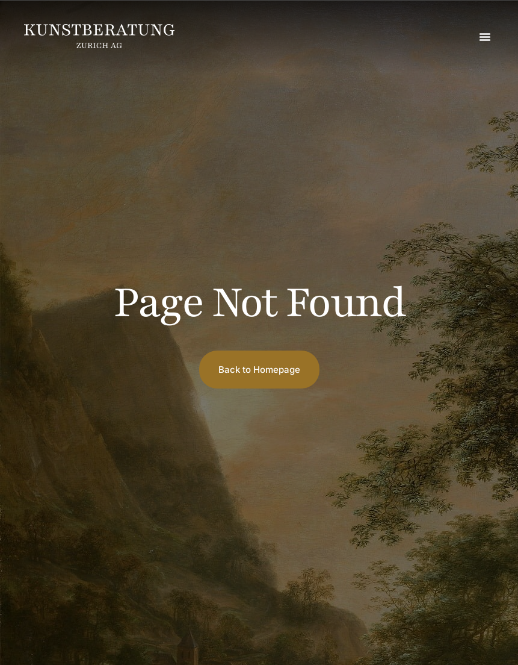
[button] (485, 37)
